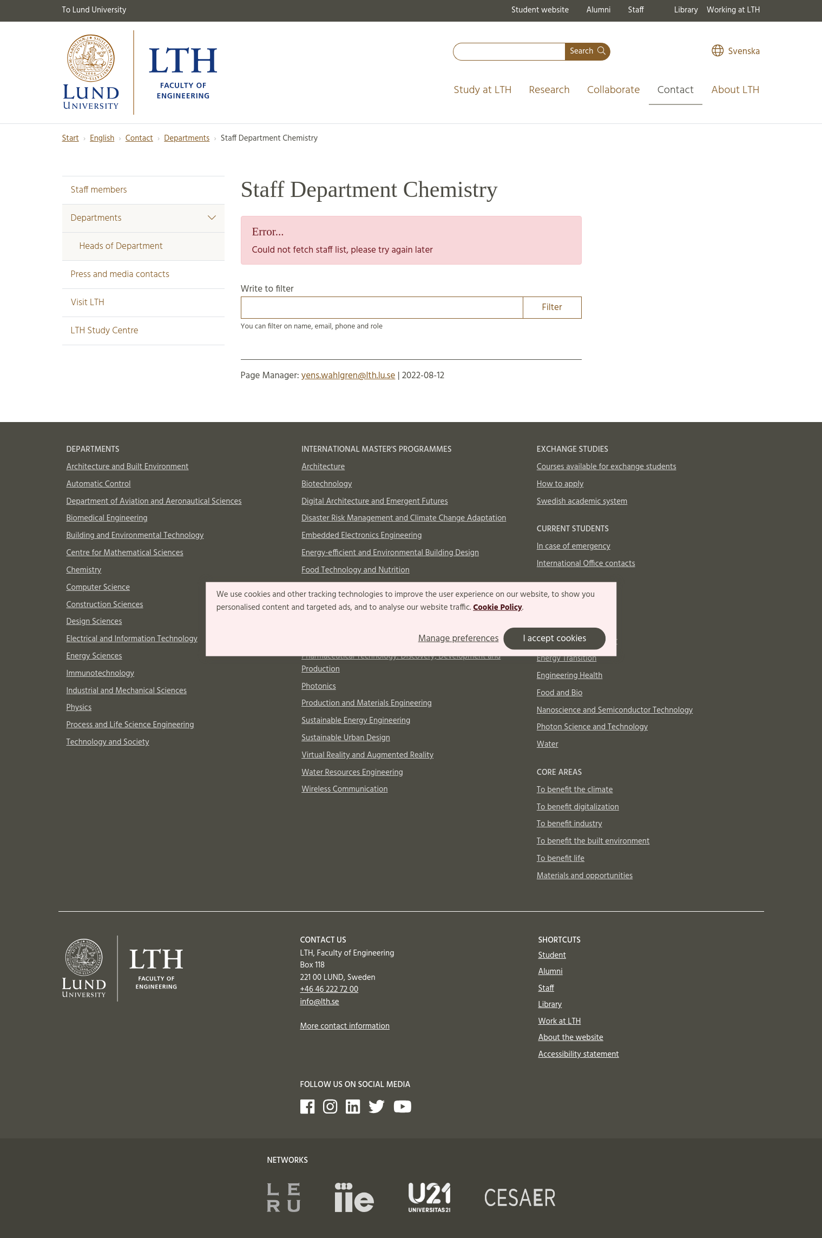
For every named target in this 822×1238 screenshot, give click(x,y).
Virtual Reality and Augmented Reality (367, 755)
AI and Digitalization (572, 624)
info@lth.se (319, 1002)
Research (549, 90)
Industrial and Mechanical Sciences (127, 690)
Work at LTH (559, 1021)
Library (686, 10)
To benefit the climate (575, 789)
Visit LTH (87, 302)
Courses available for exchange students (606, 466)
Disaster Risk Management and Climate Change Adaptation (403, 518)
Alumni (598, 10)
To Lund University (94, 10)
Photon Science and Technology (592, 727)
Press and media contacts (120, 274)
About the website (570, 1037)
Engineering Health (569, 675)
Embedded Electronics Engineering (361, 535)
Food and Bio (560, 693)
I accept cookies (554, 638)
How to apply (560, 484)
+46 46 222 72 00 (329, 989)
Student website (540, 10)
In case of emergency (573, 546)
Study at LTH (482, 90)
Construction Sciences (105, 604)
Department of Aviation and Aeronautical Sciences (154, 501)
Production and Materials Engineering (366, 703)
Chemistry (84, 570)
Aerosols (552, 607)
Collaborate (613, 90)
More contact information (345, 1026)
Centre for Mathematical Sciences (125, 552)
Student (552, 955)
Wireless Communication (344, 789)
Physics (79, 707)
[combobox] (509, 52)
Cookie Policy (497, 607)
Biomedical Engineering (107, 518)
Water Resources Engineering (352, 772)
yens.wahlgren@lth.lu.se (348, 375)
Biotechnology (326, 484)
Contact (675, 90)
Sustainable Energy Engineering (355, 720)
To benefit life (560, 858)
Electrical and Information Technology (132, 639)
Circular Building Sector (577, 641)
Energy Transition (566, 658)
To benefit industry (569, 824)
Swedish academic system (582, 501)
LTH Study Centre (105, 331)
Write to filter (411, 300)
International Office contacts (586, 563)
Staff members (99, 190)
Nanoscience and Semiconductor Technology (615, 710)
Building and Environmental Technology (135, 535)
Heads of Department (121, 246)
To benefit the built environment (593, 841)
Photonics (318, 686)
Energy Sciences (94, 656)
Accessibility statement (578, 1054)
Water (547, 744)
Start (70, 138)
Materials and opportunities (585, 876)
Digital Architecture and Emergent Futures (374, 501)
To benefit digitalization (578, 807)
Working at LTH (733, 10)
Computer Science (98, 587)
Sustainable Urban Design (345, 738)
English (102, 138)
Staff (636, 10)
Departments (186, 138)
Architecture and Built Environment (128, 466)
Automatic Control (99, 484)
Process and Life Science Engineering (130, 725)
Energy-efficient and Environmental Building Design (390, 552)
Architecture (323, 466)
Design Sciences (94, 621)
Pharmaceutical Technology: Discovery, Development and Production (401, 663)
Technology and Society (108, 742)
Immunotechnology (101, 673)
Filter (552, 307)
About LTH (735, 90)
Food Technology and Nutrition (355, 570)
